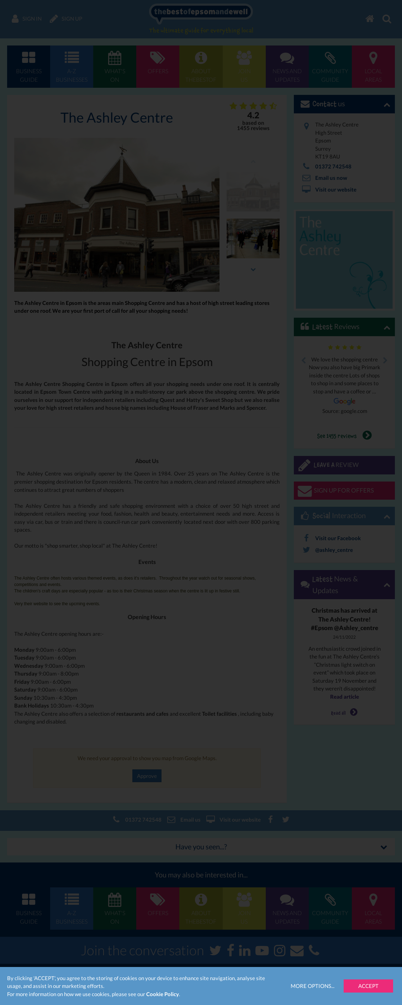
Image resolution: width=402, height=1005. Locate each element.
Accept (368, 986)
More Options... (312, 986)
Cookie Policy (162, 994)
